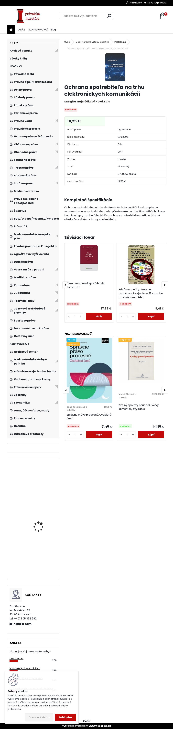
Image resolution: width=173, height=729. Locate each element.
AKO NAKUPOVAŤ (38, 29)
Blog (53, 29)
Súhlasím (65, 717)
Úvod (67, 41)
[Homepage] (11, 29)
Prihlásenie (136, 2)
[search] (109, 16)
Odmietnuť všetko (39, 717)
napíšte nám (22, 624)
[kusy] (74, 316)
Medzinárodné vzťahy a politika (92, 41)
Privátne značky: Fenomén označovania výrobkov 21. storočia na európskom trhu (141, 293)
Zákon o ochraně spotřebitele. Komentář (85, 285)
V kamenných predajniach (25, 668)
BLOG (86, 721)
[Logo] (29, 16)
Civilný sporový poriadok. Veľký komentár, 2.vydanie (139, 407)
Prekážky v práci (37, 552)
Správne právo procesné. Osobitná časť (89, 416)
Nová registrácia (157, 2)
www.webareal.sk (100, 726)
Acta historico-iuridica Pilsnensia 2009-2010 (41, 478)
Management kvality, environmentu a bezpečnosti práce (40, 531)
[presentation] (65, 284)
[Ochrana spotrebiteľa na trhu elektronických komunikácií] (115, 67)
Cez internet (16, 658)
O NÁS (21, 29)
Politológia (120, 41)
